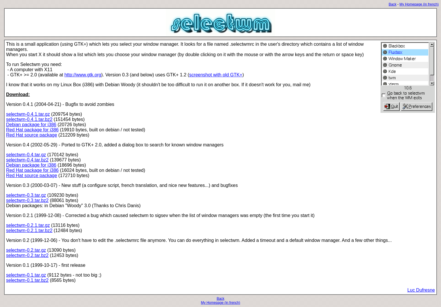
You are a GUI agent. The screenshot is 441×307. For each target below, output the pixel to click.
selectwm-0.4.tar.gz (26, 154)
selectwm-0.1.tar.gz (26, 275)
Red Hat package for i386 (32, 129)
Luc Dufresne (421, 290)
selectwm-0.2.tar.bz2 (27, 255)
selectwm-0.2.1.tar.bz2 (29, 230)
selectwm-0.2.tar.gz (26, 250)
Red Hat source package (31, 135)
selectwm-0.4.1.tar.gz (28, 114)
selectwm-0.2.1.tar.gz (28, 225)
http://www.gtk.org (82, 74)
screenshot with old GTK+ (215, 74)
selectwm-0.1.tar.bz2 (27, 280)
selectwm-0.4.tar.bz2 (27, 159)
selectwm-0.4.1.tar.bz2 (29, 119)
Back (392, 4)
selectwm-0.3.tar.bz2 (27, 200)
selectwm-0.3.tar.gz (26, 195)
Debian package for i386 (31, 124)
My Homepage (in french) (419, 4)
